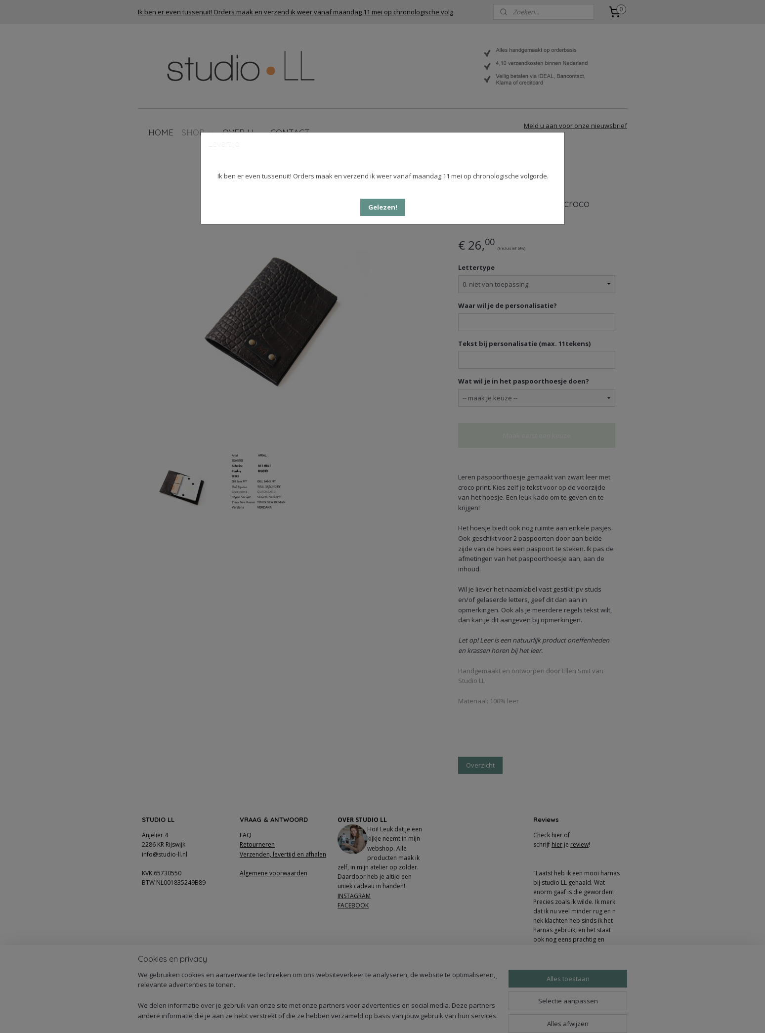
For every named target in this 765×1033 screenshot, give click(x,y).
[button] (383, 207)
